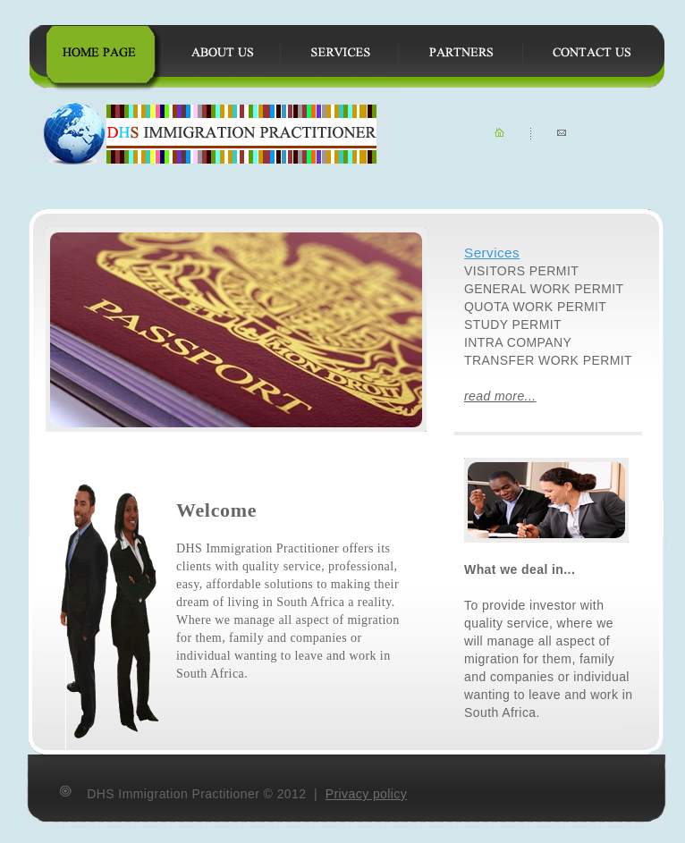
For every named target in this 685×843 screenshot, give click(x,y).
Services (492, 252)
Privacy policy (366, 794)
